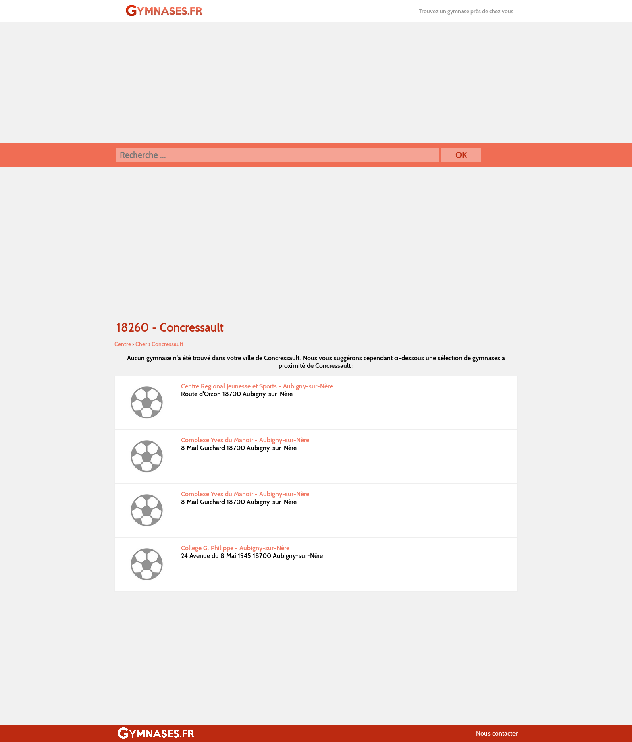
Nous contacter (497, 733)
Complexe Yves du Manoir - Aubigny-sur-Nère (245, 440)
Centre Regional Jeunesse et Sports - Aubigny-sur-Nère (257, 386)
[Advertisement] (316, 82)
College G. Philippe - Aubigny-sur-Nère (235, 548)
